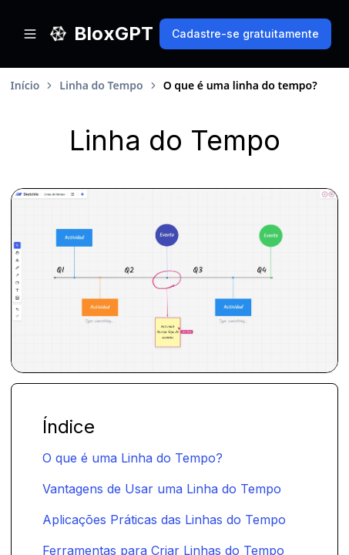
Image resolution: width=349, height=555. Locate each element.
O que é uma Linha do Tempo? (132, 458)
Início (25, 85)
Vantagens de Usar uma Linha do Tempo (161, 488)
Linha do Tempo (101, 85)
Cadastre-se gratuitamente (245, 33)
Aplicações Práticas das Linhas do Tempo (164, 519)
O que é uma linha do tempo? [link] (240, 85)
